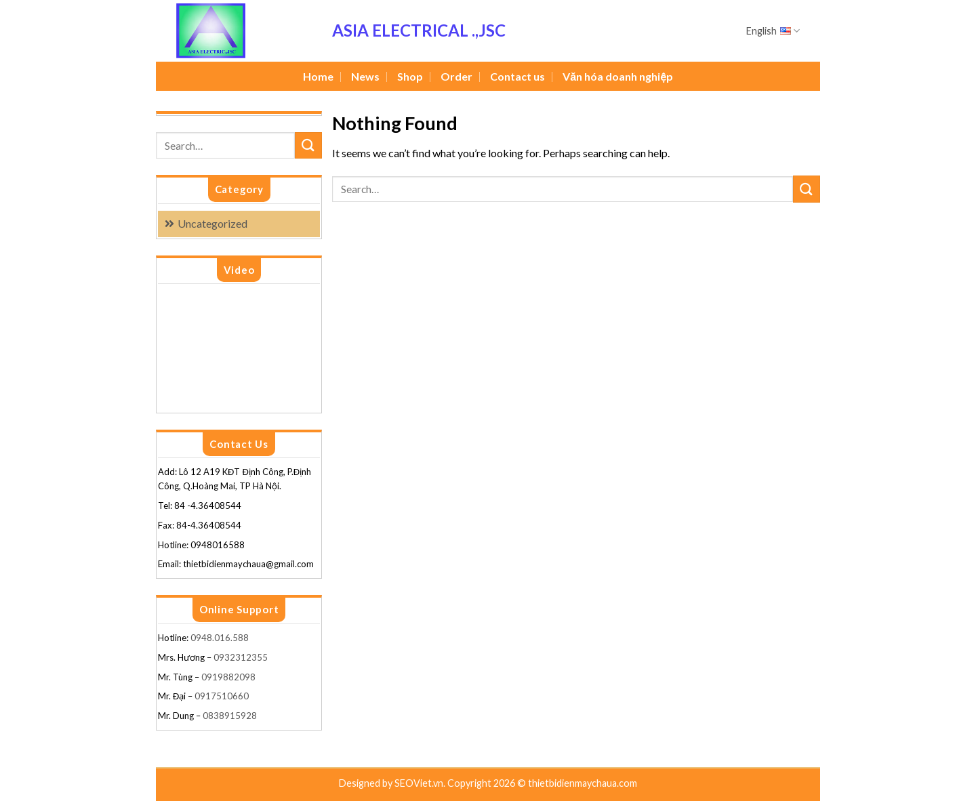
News (365, 76)
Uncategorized (212, 223)
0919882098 (228, 677)
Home (318, 76)
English (773, 30)
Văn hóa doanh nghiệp (617, 76)
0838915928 (230, 715)
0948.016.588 (220, 637)
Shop (410, 76)
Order (456, 76)
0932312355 (241, 657)
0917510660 (222, 696)
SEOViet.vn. (420, 783)
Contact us (517, 76)
